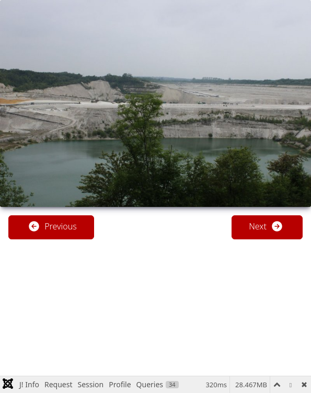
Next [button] (266, 226)
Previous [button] (52, 226)
